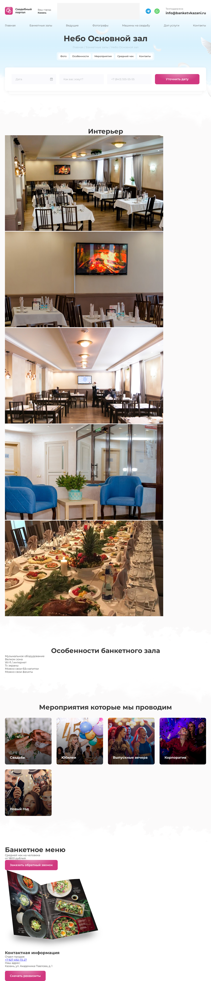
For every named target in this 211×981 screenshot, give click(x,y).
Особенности (80, 56)
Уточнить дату (177, 79)
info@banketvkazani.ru (186, 13)
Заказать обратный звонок (31, 865)
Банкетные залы (41, 25)
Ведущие (72, 25)
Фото (63, 56)
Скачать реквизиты (25, 976)
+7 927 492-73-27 (16, 959)
